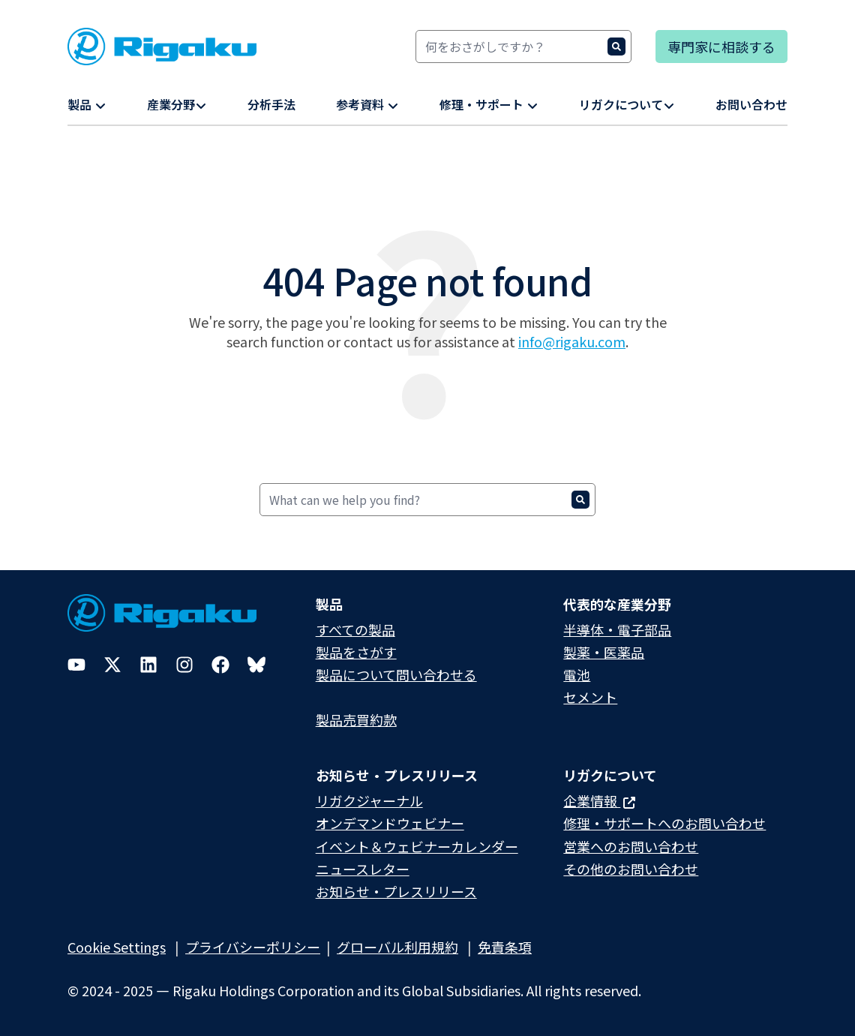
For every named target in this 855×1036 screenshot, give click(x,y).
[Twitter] (113, 665)
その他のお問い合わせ (630, 868)
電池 (576, 674)
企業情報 (599, 800)
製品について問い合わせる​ (396, 674)
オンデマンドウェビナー (390, 823)
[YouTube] (77, 665)
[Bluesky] (257, 665)
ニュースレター (363, 868)
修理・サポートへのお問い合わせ (664, 823)
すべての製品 (355, 629)
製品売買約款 (356, 719)
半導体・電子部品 (617, 629)
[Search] (524, 46)
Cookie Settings (117, 946)
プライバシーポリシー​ (252, 946)
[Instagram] (185, 665)
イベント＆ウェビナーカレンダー (417, 846)
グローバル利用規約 (397, 946)
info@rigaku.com (572, 341)
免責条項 (505, 946)
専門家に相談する (722, 46)
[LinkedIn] (149, 665)
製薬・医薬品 (603, 652)
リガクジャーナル (369, 800)
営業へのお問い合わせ (630, 846)
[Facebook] (221, 665)
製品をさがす (356, 652)
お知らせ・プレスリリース (396, 891)
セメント (590, 697)
